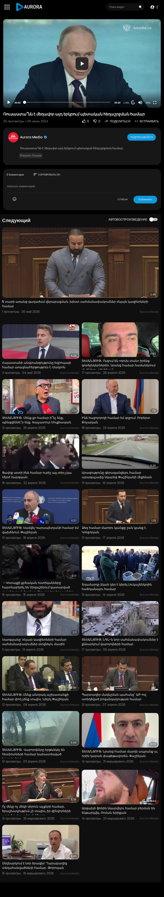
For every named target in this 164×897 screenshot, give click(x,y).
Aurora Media (33, 137)
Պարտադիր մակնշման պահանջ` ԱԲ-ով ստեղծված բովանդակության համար (114, 696)
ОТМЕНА (123, 199)
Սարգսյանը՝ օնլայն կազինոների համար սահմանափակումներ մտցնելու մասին (34, 641)
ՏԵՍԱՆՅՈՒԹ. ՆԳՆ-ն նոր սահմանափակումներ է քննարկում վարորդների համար (120, 641)
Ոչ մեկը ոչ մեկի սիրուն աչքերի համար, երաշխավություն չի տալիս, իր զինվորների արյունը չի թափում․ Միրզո (36, 811)
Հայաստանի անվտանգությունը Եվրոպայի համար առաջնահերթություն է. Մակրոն (36, 365)
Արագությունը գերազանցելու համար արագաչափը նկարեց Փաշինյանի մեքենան (117, 474)
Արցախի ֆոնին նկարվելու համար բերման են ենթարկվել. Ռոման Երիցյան (118, 810)
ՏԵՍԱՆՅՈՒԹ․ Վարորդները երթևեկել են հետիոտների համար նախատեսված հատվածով (33, 754)
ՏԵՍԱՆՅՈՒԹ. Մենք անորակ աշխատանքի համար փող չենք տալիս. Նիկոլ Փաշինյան (35, 696)
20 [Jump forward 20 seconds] (133, 103)
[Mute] (140, 102)
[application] (82, 63)
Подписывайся (142, 137)
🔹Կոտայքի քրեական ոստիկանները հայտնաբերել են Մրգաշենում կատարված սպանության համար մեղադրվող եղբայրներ (37, 587)
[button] (154, 7)
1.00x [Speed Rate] (126, 102)
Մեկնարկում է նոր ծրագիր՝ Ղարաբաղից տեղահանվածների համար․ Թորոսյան (34, 865)
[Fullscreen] (155, 102)
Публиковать (145, 199)
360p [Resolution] (148, 102)
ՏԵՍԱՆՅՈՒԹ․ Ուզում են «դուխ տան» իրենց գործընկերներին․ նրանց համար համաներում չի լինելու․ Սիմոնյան (118, 365)
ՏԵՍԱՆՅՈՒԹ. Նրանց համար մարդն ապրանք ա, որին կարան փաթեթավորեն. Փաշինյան (120, 753)
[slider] (67, 102)
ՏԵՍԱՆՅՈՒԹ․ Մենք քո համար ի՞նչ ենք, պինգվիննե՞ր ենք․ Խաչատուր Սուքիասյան (36, 420)
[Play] (9, 102)
